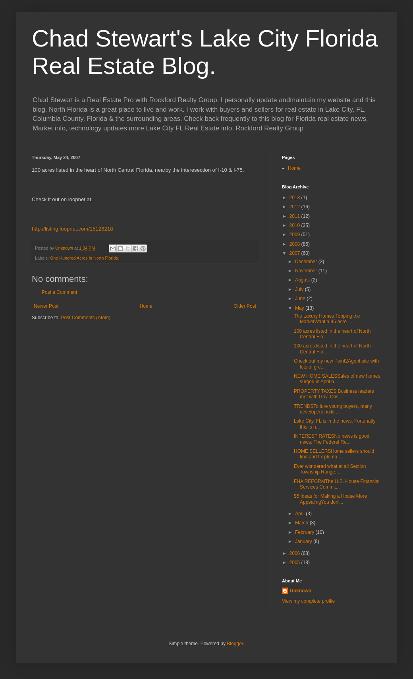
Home (146, 306)
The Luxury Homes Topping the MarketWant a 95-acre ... (327, 318)
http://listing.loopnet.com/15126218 (72, 229)
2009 (295, 234)
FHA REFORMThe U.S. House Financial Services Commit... (336, 484)
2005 (295, 562)
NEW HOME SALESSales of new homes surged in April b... (337, 378)
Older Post (245, 306)
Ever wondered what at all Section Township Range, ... (330, 469)
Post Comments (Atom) (85, 317)
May (300, 308)
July (300, 289)
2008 (295, 244)
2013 (295, 197)
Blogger (235, 643)
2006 (295, 553)
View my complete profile (308, 601)
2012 (295, 207)
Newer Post (46, 306)
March (302, 523)
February (305, 532)
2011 (295, 216)
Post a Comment (59, 292)
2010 (295, 225)
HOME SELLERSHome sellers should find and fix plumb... (334, 454)
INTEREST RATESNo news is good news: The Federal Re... (331, 438)
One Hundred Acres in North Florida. (85, 258)
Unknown (300, 591)
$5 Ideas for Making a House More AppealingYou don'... (330, 498)
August (303, 280)
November (306, 271)
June (301, 298)
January (304, 541)
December (306, 261)
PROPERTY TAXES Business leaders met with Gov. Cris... (334, 394)
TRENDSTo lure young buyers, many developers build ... (333, 409)
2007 (295, 253)
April (300, 513)
